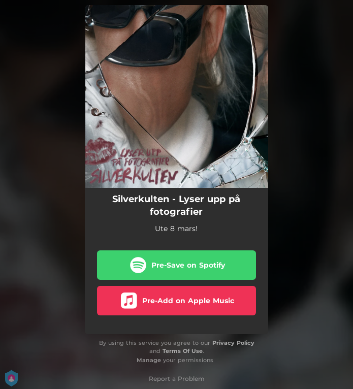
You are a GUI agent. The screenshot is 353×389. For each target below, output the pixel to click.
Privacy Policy (233, 342)
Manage (149, 360)
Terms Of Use (183, 350)
